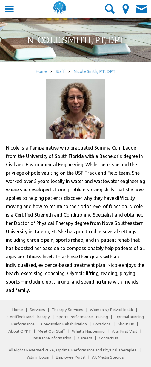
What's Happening (88, 331)
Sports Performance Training (82, 316)
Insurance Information (52, 338)
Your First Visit (124, 331)
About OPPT (19, 331)
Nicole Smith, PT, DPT (94, 71)
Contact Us (108, 338)
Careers (85, 338)
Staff (60, 71)
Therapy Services (67, 309)
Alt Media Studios (108, 357)
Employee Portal (70, 357)
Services (37, 309)
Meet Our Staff (51, 331)
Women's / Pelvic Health (112, 309)
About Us (125, 324)
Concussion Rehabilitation (64, 324)
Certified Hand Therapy (28, 316)
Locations (102, 324)
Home (41, 71)
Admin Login (38, 357)
